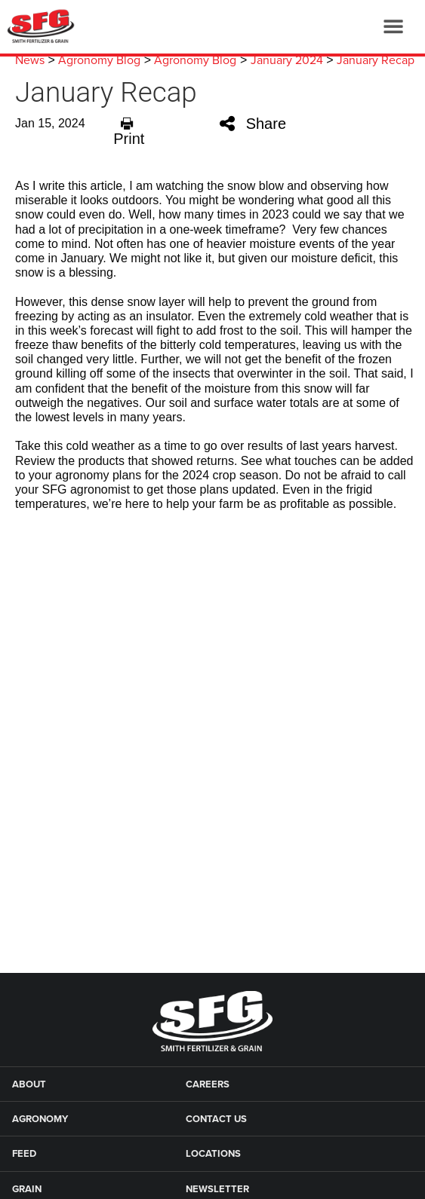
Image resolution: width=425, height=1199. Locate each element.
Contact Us (216, 1119)
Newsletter (217, 1189)
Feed (24, 1154)
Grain (27, 1189)
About (29, 1084)
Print (128, 130)
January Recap (375, 60)
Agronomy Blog (99, 60)
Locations (213, 1154)
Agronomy (40, 1119)
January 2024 (287, 60)
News (30, 60)
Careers (207, 1084)
